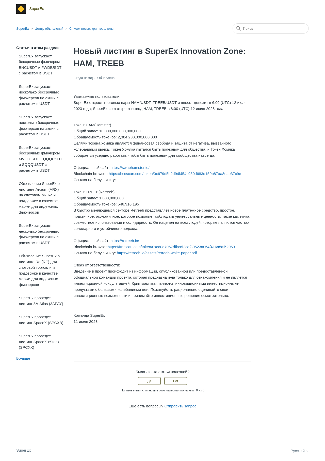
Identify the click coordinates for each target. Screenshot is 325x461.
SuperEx (22, 28)
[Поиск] (271, 28)
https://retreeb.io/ (124, 241)
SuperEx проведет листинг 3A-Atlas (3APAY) (41, 301)
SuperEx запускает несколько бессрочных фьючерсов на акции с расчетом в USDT (39, 95)
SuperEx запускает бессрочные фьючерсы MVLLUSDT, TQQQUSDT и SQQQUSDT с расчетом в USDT (40, 158)
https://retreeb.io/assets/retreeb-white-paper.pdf (157, 253)
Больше (23, 358)
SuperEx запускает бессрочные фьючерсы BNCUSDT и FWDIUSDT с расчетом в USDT (40, 64)
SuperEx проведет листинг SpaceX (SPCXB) (41, 320)
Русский (299, 451)
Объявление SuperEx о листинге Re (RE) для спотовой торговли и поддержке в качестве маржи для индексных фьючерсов (39, 270)
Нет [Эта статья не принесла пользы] (175, 381)
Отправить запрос (181, 406)
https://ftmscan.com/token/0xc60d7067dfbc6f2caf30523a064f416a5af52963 (171, 247)
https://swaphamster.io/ (129, 167)
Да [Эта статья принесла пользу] (149, 381)
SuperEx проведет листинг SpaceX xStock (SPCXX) (39, 341)
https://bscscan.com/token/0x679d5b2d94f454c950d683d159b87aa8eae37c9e (175, 173)
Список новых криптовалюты (91, 28)
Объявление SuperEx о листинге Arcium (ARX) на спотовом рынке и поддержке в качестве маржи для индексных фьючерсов (39, 197)
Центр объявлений (49, 28)
